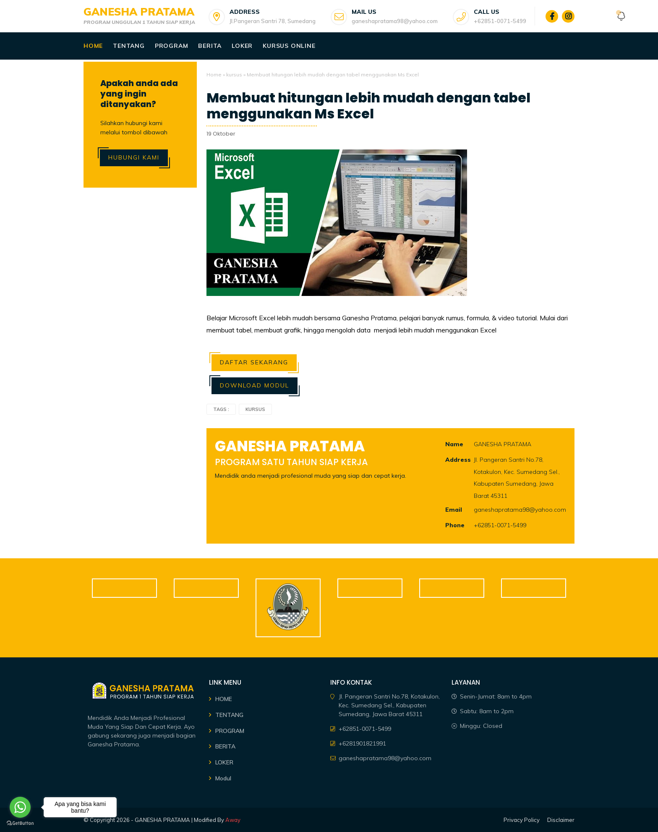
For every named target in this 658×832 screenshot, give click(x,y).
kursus (234, 74)
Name (454, 444)
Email (453, 509)
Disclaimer (560, 819)
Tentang (129, 46)
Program (171, 46)
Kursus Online (289, 46)
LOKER (224, 762)
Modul (223, 778)
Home (93, 46)
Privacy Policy (522, 819)
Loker (242, 46)
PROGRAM (229, 731)
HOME (223, 699)
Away (232, 819)
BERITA (225, 746)
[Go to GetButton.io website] (20, 823)
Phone (455, 525)
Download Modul (254, 385)
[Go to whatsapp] (20, 807)
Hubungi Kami (133, 157)
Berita (210, 46)
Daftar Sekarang (254, 362)
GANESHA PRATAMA (139, 11)
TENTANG (229, 715)
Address (458, 459)
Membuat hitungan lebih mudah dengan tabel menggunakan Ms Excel (368, 106)
